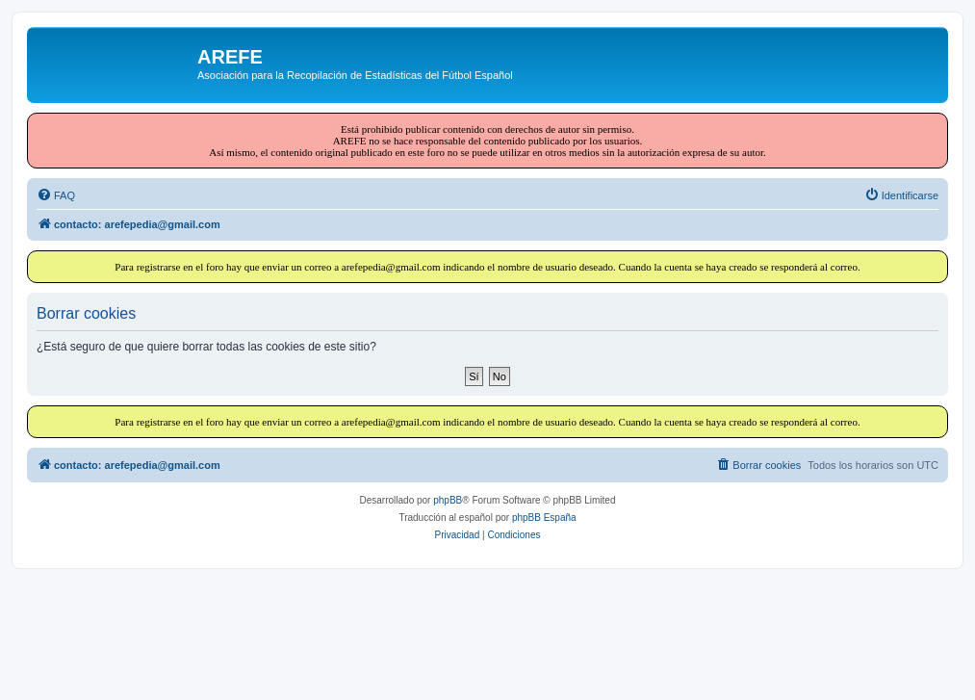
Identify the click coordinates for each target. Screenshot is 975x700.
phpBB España (544, 517)
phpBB (447, 500)
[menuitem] (56, 195)
